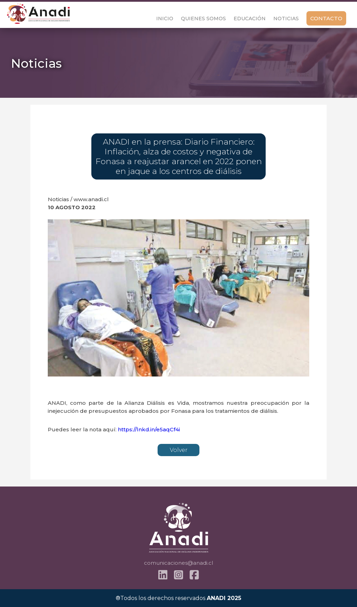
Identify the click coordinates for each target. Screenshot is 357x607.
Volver (179, 450)
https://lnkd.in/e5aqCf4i (149, 429)
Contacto (326, 18)
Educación (250, 18)
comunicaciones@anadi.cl (178, 563)
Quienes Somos (203, 18)
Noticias (286, 18)
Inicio (164, 18)
